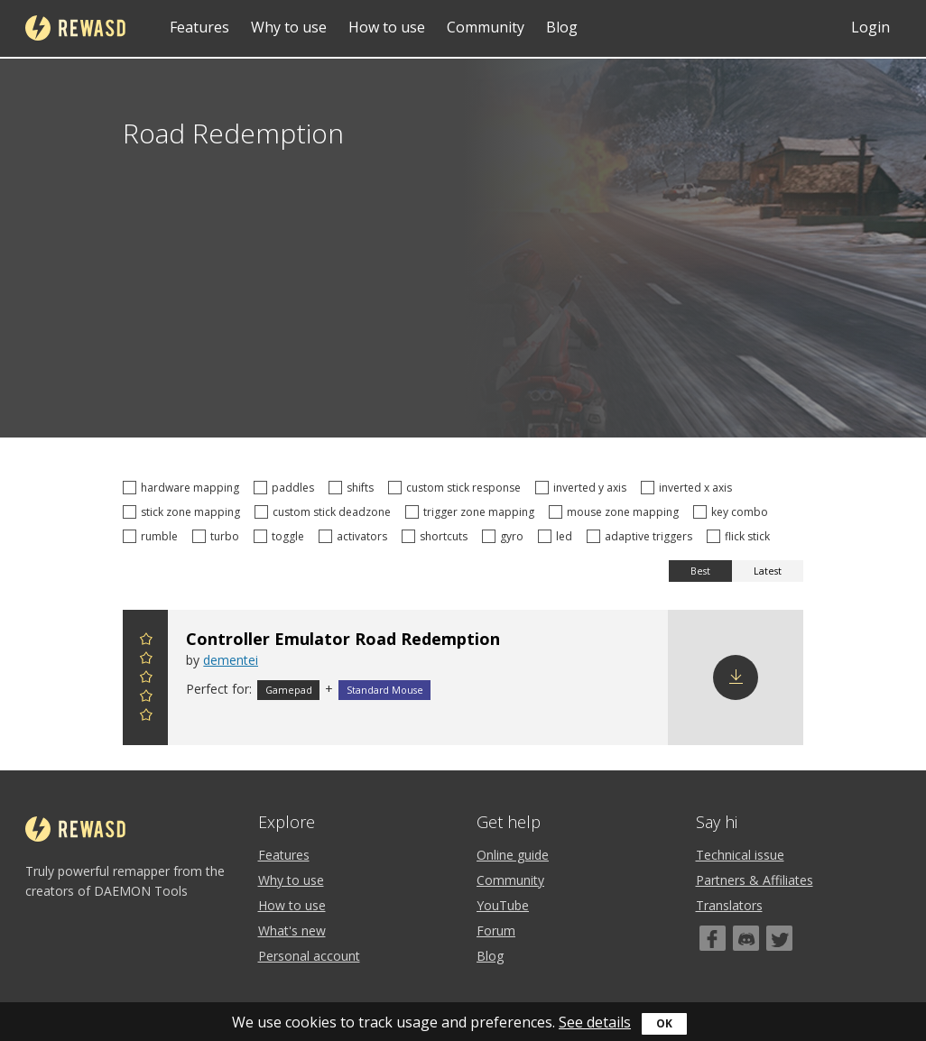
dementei (230, 659)
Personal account (309, 955)
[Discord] (746, 938)
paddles (286, 487)
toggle (282, 536)
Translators (729, 905)
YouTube (503, 905)
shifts (354, 487)
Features (199, 27)
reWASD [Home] (75, 28)
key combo (733, 512)
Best (700, 571)
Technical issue (740, 854)
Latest (768, 571)
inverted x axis (689, 487)
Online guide (513, 854)
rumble (153, 536)
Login (870, 27)
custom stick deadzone (325, 512)
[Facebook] (712, 938)
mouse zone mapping (616, 512)
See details (595, 1022)
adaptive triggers (642, 536)
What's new (292, 930)
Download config (735, 677)
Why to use (289, 27)
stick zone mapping (184, 512)
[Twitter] (779, 938)
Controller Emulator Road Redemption (343, 638)
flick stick (741, 536)
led (558, 536)
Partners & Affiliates (754, 880)
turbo (218, 536)
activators (356, 536)
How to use (386, 27)
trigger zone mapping (472, 512)
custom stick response (457, 487)
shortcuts (437, 536)
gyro (505, 536)
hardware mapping (184, 487)
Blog (562, 27)
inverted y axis (583, 487)
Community (485, 27)
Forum (496, 930)
